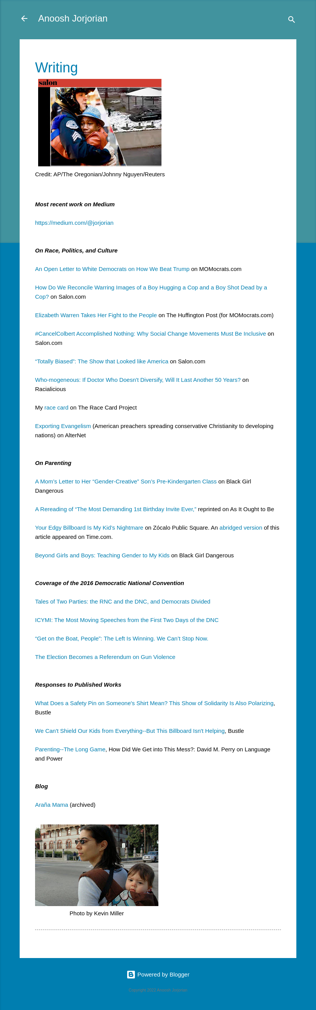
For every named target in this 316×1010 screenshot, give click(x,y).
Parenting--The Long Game (70, 749)
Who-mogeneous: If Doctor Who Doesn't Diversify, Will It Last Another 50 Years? (138, 379)
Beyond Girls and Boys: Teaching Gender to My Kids (102, 555)
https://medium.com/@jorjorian (74, 222)
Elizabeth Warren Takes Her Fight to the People (96, 315)
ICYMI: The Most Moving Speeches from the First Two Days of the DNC (127, 620)
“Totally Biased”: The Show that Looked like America (101, 361)
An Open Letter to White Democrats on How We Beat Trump (112, 269)
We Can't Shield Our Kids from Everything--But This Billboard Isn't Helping (130, 730)
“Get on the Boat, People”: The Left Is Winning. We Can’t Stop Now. (121, 638)
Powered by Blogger (157, 974)
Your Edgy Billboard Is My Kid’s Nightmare (89, 527)
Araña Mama (51, 804)
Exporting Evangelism (63, 426)
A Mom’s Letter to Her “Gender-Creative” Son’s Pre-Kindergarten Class (126, 481)
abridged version (241, 527)
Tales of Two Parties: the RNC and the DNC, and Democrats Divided (122, 601)
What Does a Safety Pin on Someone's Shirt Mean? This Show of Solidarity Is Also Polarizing (154, 703)
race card (56, 407)
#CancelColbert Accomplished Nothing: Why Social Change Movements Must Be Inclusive (150, 333)
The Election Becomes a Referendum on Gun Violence (105, 657)
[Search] (291, 21)
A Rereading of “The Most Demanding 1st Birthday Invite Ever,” (116, 509)
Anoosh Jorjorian (73, 18)
